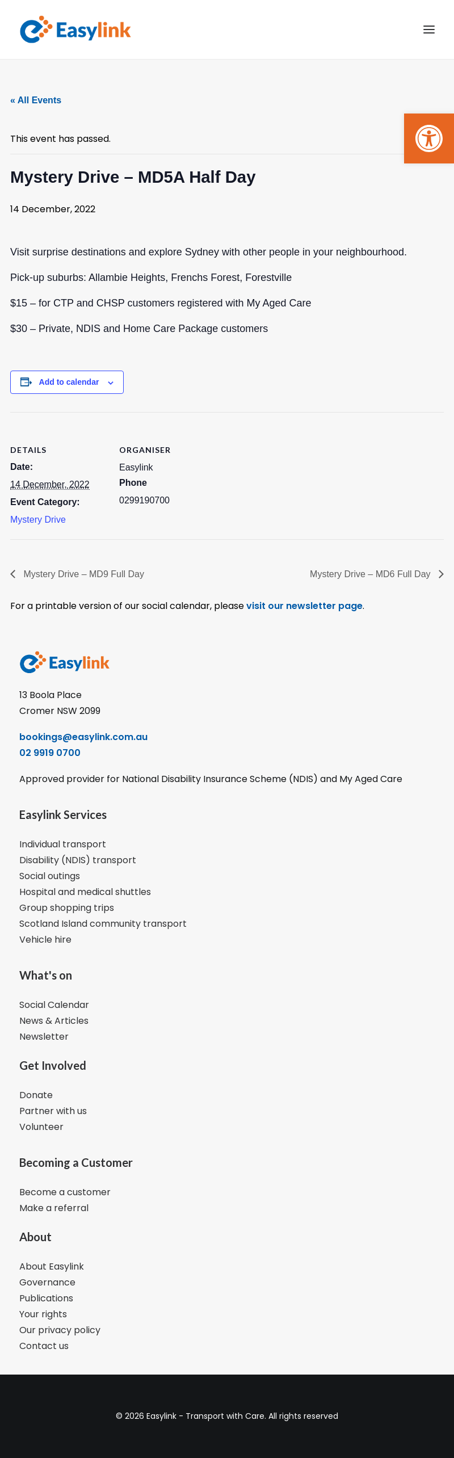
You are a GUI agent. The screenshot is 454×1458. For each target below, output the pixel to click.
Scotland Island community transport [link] (103, 923)
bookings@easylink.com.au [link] (83, 736)
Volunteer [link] (41, 1126)
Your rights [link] (43, 1314)
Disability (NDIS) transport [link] (77, 860)
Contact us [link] (44, 1345)
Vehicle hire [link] (45, 939)
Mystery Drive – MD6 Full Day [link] (371, 574)
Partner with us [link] (53, 1110)
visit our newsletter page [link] (303, 605)
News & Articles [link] (54, 1020)
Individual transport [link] (62, 844)
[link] (429, 138)
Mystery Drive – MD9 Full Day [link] (82, 574)
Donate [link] (36, 1095)
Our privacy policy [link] (59, 1330)
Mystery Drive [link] (38, 519)
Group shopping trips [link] (66, 907)
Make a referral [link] (54, 1208)
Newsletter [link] (44, 1036)
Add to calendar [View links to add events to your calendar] (69, 381)
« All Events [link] (35, 100)
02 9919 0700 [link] (50, 752)
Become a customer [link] (65, 1192)
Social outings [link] (49, 876)
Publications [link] (46, 1298)
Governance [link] (47, 1282)
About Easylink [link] (51, 1266)
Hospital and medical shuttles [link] (85, 891)
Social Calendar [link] (54, 1004)
